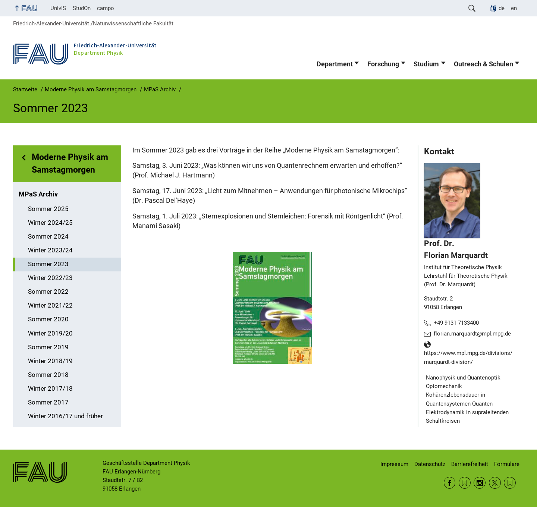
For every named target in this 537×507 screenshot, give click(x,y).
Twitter (495, 483)
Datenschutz (429, 464)
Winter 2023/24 (50, 250)
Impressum (394, 464)
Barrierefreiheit (469, 464)
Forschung (383, 64)
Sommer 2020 (48, 319)
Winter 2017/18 (50, 388)
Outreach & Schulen (483, 64)
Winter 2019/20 (50, 333)
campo (105, 8)
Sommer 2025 (48, 208)
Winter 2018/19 (50, 361)
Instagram (480, 483)
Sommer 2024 (48, 236)
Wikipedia (510, 483)
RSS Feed (465, 483)
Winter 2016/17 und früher (65, 416)
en (514, 8)
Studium (426, 64)
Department (335, 64)
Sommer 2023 (48, 264)
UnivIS (58, 8)
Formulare (506, 464)
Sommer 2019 (48, 347)
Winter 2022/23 (50, 277)
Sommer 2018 (48, 374)
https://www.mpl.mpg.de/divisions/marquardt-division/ (468, 357)
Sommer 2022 (48, 291)
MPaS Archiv (38, 194)
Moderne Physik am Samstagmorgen (70, 163)
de (502, 8)
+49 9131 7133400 (456, 322)
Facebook (450, 483)
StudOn (82, 8)
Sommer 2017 (48, 402)
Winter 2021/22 (50, 305)
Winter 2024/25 (50, 222)
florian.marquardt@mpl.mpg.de (472, 333)
